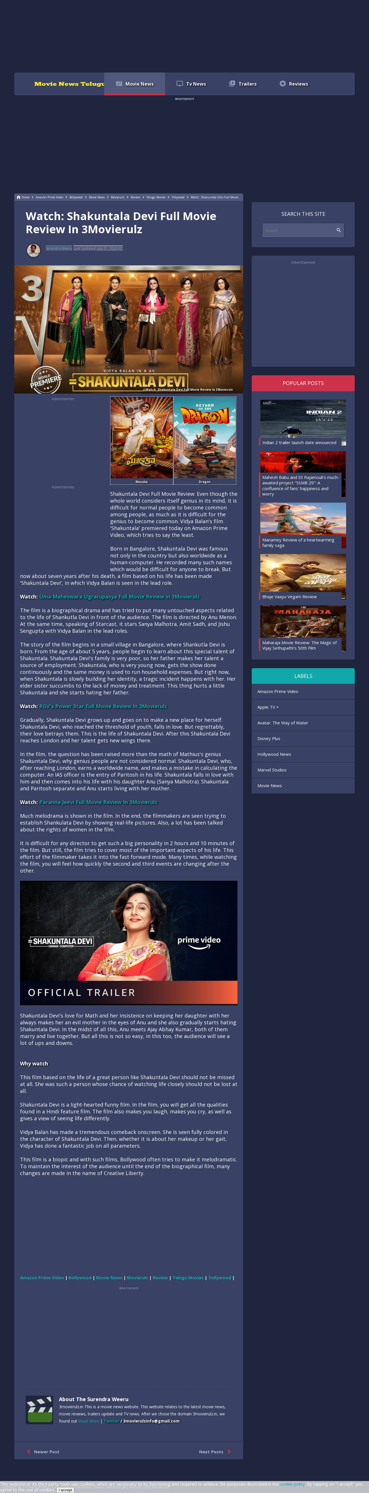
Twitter (111, 1421)
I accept (65, 1490)
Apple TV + (268, 707)
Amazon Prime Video (277, 691)
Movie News (269, 785)
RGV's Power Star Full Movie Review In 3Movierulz (103, 706)
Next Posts (216, 1451)
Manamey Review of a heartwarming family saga (298, 542)
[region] (184, 35)
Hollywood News (274, 754)
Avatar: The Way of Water (282, 723)
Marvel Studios (272, 770)
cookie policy (292, 1484)
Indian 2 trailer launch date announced (299, 442)
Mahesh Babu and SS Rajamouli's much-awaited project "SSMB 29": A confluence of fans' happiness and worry (300, 485)
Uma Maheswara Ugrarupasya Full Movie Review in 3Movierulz (119, 596)
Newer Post (41, 1451)
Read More (88, 1421)
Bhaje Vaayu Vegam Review (289, 596)
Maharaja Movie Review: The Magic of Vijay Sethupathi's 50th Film (299, 645)
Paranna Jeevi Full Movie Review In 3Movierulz (98, 802)
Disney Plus (268, 738)
